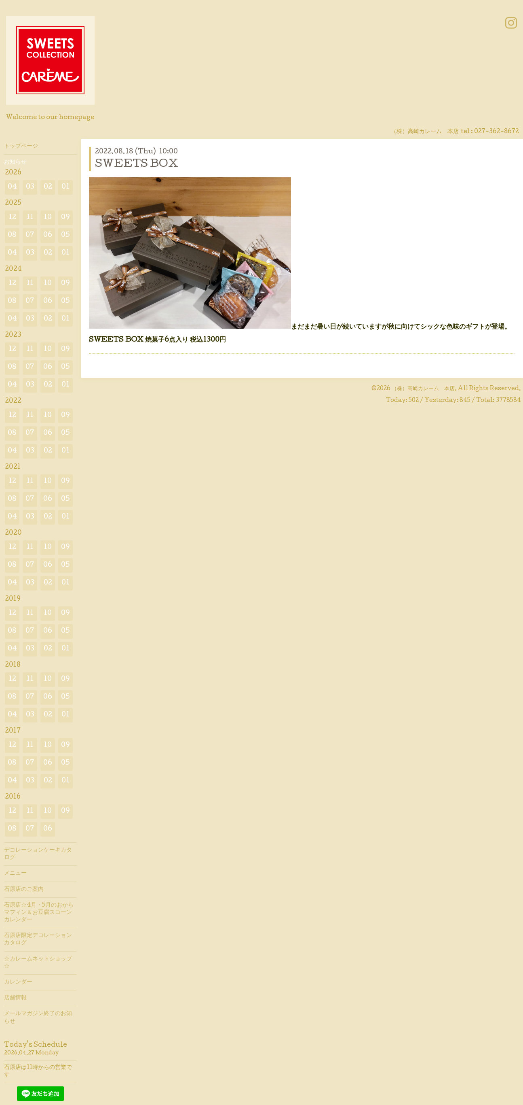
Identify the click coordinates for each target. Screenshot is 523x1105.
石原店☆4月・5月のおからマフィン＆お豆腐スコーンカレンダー (39, 912)
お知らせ (15, 162)
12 (12, 217)
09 (65, 217)
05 (65, 235)
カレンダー (18, 982)
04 (12, 187)
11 (30, 217)
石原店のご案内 (24, 889)
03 (30, 187)
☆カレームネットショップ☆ (38, 963)
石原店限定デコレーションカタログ (38, 939)
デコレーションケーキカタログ (38, 854)
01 (65, 187)
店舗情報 (15, 998)
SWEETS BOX (136, 164)
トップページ (21, 146)
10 (48, 217)
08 (12, 235)
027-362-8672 (496, 132)
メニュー (15, 873)
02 (48, 187)
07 (29, 235)
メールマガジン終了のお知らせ (38, 1017)
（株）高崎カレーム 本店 (423, 389)
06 (47, 235)
